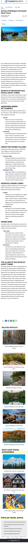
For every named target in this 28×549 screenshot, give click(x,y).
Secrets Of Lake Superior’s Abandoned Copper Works (15, 522)
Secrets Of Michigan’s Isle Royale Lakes (14, 425)
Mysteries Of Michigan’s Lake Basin (14, 387)
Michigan (4, 24)
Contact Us (9, 538)
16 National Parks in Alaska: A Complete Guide (14, 471)
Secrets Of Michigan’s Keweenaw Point (12, 533)
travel (11, 298)
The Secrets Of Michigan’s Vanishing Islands (13, 528)
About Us (3, 536)
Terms (12, 536)
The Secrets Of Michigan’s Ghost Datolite (12, 531)
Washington (8, 172)
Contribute (8, 536)
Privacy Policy (16, 536)
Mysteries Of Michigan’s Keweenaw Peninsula (14, 444)
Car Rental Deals (19, 20)
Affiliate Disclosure (23, 536)
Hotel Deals (4, 20)
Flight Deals (11, 20)
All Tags (20, 538)
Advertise (13, 538)
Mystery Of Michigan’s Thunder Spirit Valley (14, 406)
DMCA (17, 538)
